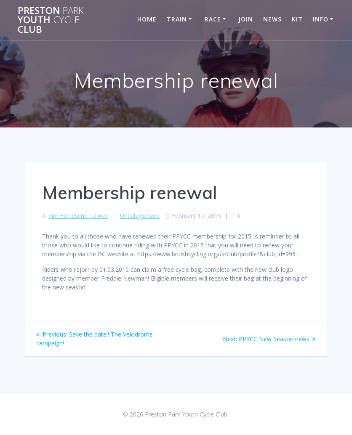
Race (213, 19)
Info (320, 19)
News (272, 19)
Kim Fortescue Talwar (78, 216)
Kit (297, 19)
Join (245, 19)
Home (147, 19)
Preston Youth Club (51, 20)
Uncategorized (140, 216)
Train (177, 19)
